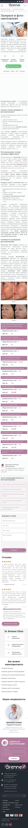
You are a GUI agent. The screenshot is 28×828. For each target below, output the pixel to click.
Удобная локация (22, 58)
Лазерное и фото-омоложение (10, 688)
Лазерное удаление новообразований (12, 671)
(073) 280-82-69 (8, 788)
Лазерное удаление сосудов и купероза (13, 681)
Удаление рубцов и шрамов (9, 691)
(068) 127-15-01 (6, 1)
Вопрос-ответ (18, 805)
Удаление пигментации (8, 678)
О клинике (5, 800)
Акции (16, 802)
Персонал (5, 807)
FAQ (17, 71)
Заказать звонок (14, 66)
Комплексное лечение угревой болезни (13, 675)
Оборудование (6, 805)
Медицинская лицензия (5, 58)
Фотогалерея (6, 809)
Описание (6, 71)
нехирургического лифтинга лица (15, 168)
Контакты (17, 807)
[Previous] (1, 718)
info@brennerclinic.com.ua (10, 791)
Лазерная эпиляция (7, 668)
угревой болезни (11, 127)
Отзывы (22, 71)
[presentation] (13, 545)
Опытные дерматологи (13, 58)
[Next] (27, 718)
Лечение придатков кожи (9, 685)
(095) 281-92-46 (13, 1)
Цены (12, 71)
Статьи (17, 800)
